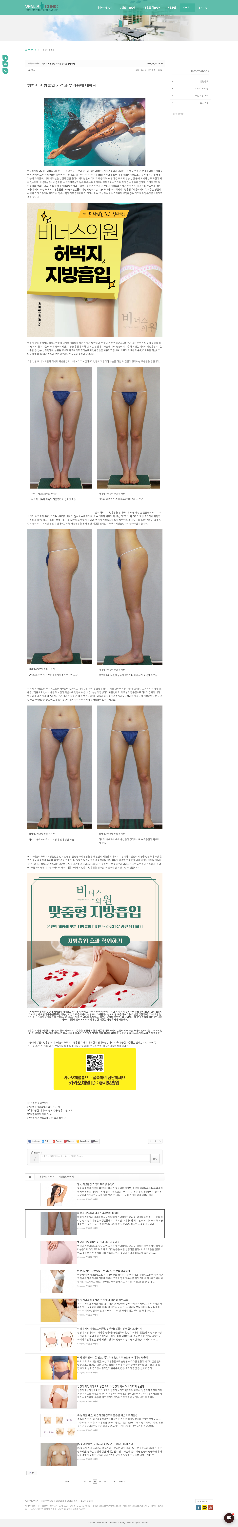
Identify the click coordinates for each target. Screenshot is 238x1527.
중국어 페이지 (86, 1501)
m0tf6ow (31, 70)
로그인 (203, 7)
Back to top (178, 114)
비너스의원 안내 (105, 7)
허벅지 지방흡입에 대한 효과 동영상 (47, 1118)
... (79, 1481)
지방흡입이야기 (66, 1177)
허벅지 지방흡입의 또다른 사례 (45, 1107)
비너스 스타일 (202, 88)
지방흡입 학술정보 (151, 7)
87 (115, 1481)
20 (105, 1481)
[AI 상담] (229, 1518)
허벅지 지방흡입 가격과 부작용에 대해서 (58, 64)
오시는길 (204, 103)
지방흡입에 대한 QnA (41, 1114)
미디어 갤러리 (48, 50)
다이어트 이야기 (47, 1177)
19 (100, 1481)
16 (85, 1481)
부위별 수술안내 (127, 7)
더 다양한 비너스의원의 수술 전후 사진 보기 (51, 1110)
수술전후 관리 (202, 96)
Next (121, 1481)
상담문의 (204, 81)
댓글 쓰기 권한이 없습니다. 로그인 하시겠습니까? (62, 1156)
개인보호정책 (47, 1501)
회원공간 (171, 7)
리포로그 (187, 7)
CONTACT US (31, 1501)
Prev (67, 1481)
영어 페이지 (72, 1501)
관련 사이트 (202, 1501)
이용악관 (60, 1501)
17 (90, 1481)
